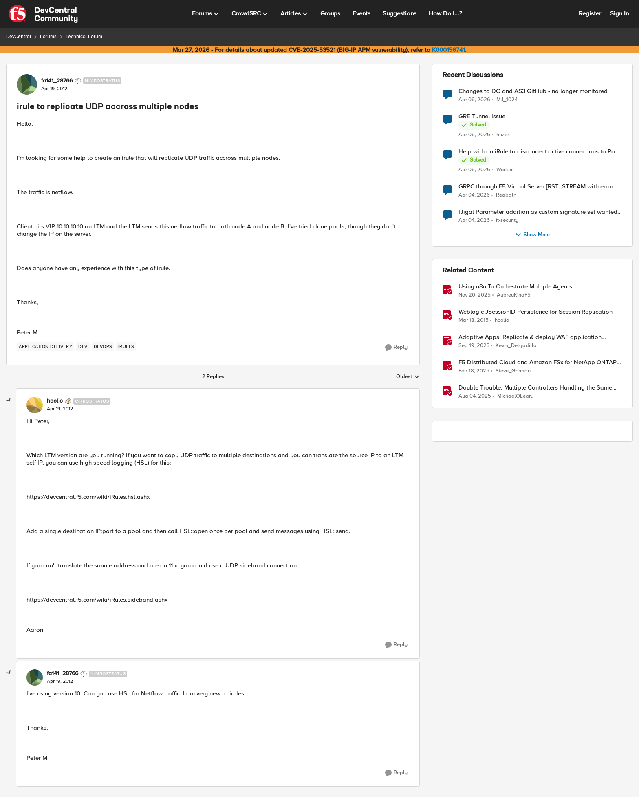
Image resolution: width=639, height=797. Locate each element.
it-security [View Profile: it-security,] (507, 220)
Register (590, 13)
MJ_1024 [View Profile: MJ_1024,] (507, 99)
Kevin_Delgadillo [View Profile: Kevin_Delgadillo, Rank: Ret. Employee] (516, 346)
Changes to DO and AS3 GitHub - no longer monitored (533, 91)
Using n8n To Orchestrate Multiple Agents (515, 286)
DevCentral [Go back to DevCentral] (18, 36)
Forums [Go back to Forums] (48, 36)
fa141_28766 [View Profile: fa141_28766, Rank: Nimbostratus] (57, 80)
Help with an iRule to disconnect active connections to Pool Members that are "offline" (539, 151)
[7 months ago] (474, 295)
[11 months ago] (474, 396)
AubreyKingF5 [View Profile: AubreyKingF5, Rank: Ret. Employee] (514, 295)
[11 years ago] (473, 320)
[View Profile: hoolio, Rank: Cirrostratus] (34, 405)
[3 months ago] (474, 99)
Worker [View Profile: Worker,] (504, 170)
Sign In (619, 13)
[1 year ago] (473, 371)
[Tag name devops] (103, 346)
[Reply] (396, 347)
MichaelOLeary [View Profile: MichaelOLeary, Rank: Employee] (515, 396)
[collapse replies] (9, 400)
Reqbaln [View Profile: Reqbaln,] (506, 195)
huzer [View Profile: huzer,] (502, 135)
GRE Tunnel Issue (481, 116)
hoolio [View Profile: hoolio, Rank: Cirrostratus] (55, 401)
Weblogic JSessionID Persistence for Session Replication (535, 311)
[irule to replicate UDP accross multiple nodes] (60, 409)
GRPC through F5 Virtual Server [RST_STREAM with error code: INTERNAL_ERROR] (535, 186)
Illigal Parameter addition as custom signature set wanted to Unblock (537, 211)
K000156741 (448, 49)
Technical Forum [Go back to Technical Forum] (84, 36)
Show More (532, 235)
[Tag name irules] (126, 346)
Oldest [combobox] (408, 377)
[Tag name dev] (83, 346)
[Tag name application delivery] (45, 346)
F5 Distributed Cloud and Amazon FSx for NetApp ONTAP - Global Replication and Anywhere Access (539, 362)
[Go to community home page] (43, 14)
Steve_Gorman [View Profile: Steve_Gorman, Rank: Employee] (513, 371)
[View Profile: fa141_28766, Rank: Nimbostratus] (27, 84)
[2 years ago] (473, 346)
